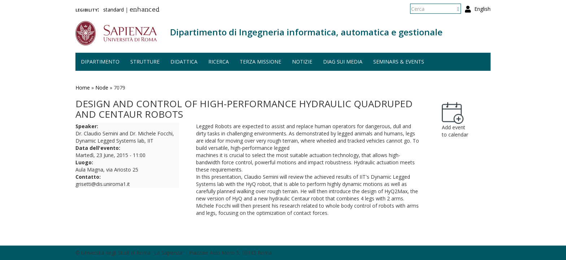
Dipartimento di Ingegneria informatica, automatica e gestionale (306, 32)
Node (101, 87)
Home (82, 87)
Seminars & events (398, 61)
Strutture (145, 61)
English (482, 8)
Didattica (183, 61)
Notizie (302, 61)
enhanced (145, 10)
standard (113, 9)
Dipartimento (100, 61)
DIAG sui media (342, 61)
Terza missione (260, 61)
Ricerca (218, 61)
